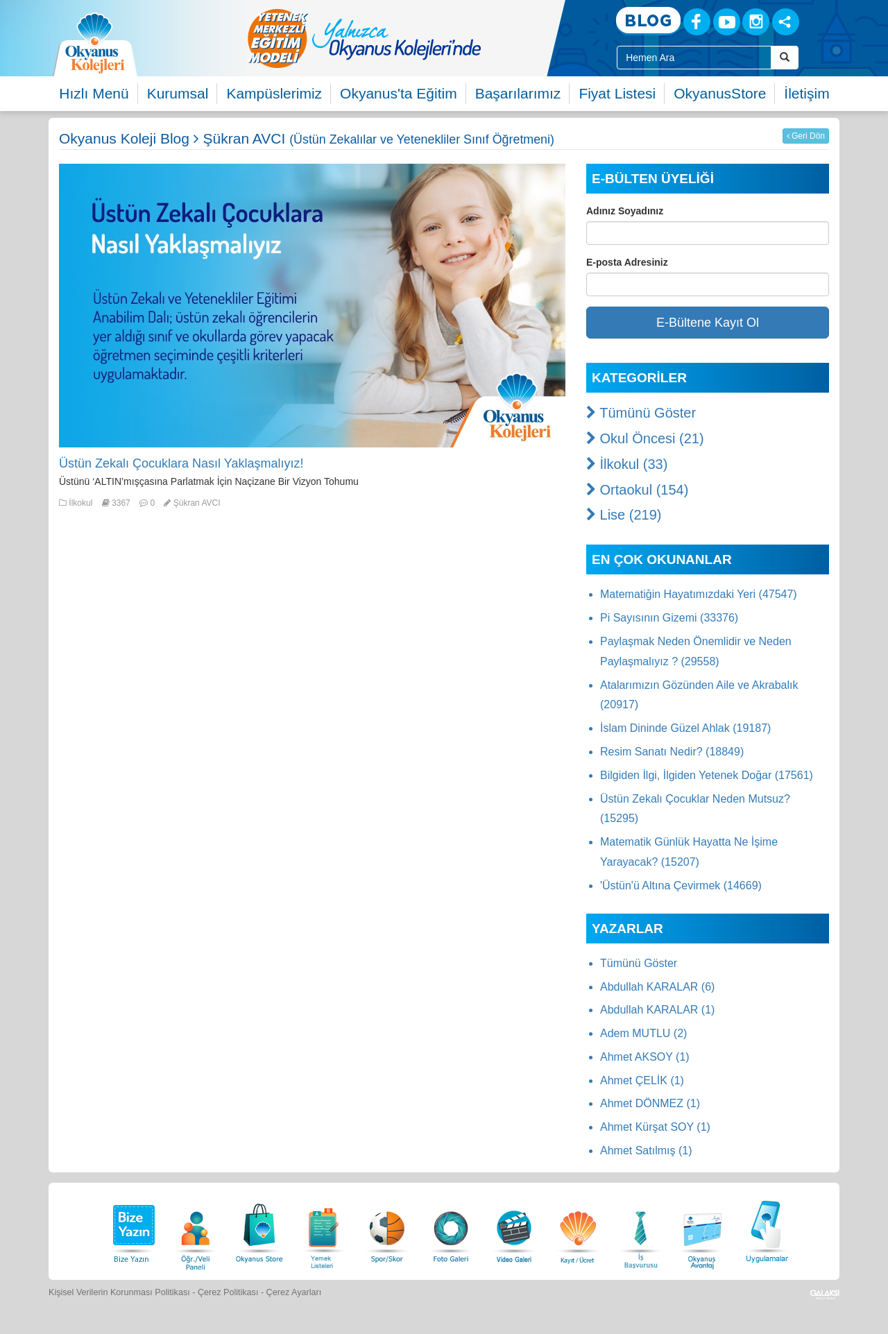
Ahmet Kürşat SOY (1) (655, 1127)
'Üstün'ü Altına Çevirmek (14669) (681, 885)
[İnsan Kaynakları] (640, 1229)
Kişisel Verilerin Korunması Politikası (119, 1292)
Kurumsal (178, 93)
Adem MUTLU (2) (643, 1033)
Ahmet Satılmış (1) (646, 1150)
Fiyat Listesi (617, 93)
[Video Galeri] (514, 1229)
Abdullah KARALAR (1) (657, 1010)
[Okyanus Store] (259, 1229)
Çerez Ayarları (294, 1292)
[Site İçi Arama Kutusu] (694, 57)
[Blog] (648, 21)
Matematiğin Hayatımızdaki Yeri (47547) (698, 594)
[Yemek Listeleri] (323, 1229)
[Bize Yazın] (131, 1229)
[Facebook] (696, 21)
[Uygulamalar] (766, 1229)
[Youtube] (726, 21)
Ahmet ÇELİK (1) (642, 1080)
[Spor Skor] (387, 1229)
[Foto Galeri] (451, 1229)
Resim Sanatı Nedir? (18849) (672, 752)
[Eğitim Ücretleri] (577, 1229)
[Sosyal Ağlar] (785, 21)
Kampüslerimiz (274, 93)
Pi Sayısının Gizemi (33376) (669, 618)
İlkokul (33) (626, 464)
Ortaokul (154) (637, 489)
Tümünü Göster (641, 412)
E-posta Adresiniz (627, 262)
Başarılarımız (518, 93)
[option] (419, 38)
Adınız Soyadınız (624, 210)
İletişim (806, 93)
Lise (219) (624, 514)
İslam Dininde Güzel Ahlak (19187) (685, 728)
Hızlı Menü (93, 93)
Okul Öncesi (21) (645, 438)
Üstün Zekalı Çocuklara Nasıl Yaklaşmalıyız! (181, 463)
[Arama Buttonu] (785, 57)
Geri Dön (806, 136)
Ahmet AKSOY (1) (645, 1057)
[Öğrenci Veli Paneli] (195, 1229)
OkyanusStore (720, 93)
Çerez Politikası (228, 1292)
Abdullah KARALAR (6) (657, 987)
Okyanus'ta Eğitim (398, 93)
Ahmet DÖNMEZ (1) (650, 1103)
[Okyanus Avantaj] (702, 1229)
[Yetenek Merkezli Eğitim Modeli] (419, 38)
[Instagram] (755, 21)
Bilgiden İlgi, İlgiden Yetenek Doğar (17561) (706, 775)
